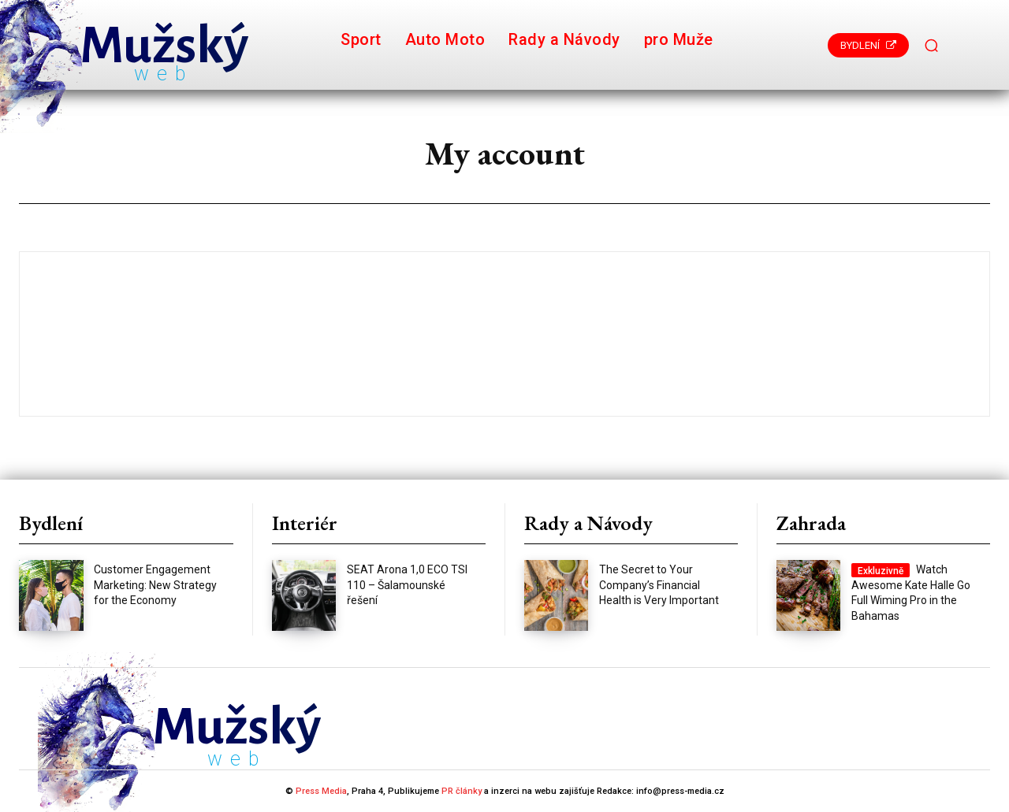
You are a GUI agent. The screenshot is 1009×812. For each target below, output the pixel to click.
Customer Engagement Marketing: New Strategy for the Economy (155, 584)
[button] (932, 45)
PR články (461, 791)
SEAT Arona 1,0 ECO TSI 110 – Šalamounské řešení (407, 584)
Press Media (321, 791)
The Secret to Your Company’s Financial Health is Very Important (659, 584)
